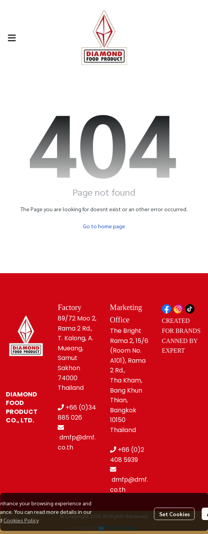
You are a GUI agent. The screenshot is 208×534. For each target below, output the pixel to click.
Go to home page (104, 225)
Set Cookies (174, 513)
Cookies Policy (21, 520)
